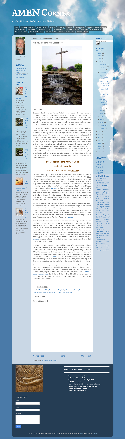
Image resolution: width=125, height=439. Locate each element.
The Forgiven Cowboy (41, 27)
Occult (98, 217)
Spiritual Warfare (102, 221)
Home (16, 27)
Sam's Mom (52, 27)
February (103, 125)
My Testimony (61, 27)
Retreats (106, 246)
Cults (107, 242)
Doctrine (106, 187)
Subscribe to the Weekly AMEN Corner (21, 70)
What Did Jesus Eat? (20, 29)
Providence (99, 227)
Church (99, 167)
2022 (100, 56)
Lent (97, 192)
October (103, 70)
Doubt (98, 211)
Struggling (69, 292)
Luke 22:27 (70, 217)
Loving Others (78, 290)
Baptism (104, 250)
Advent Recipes (31, 29)
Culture (99, 175)
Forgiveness (100, 200)
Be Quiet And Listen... (104, 95)
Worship (106, 192)
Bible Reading (102, 198)
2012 (100, 152)
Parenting (99, 242)
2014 (100, 146)
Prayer (106, 176)
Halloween (69, 27)
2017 (100, 137)
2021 (100, 59)
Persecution (100, 235)
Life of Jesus (69, 290)
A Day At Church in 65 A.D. (27, 27)
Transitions (105, 196)
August (102, 108)
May (101, 116)
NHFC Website (20, 77)
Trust (107, 194)
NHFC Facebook (21, 75)
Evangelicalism (100, 239)
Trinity (107, 250)
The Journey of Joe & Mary (44, 29)
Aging (101, 233)
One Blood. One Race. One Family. (54, 31)
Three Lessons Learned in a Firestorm (96, 27)
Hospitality (61, 290)
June (101, 114)
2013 (100, 149)
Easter (107, 207)
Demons (106, 204)
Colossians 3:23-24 (43, 274)
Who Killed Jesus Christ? (21, 31)
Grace (98, 190)
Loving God (105, 211)
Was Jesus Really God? (82, 31)
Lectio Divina (84, 29)
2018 (100, 134)
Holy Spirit (100, 207)
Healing (98, 196)
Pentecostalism (100, 244)
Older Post (86, 356)
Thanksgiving (100, 202)
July (101, 111)
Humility (106, 233)
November (103, 67)
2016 (100, 140)
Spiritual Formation (49, 292)
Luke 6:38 (85, 271)
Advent (98, 209)
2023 (100, 53)
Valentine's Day (102, 248)
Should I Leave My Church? (36, 31)
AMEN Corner (41, 13)
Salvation (106, 219)
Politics (107, 209)
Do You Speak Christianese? (104, 89)
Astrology (98, 250)
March (102, 122)
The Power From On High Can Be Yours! (25, 34)
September (104, 73)
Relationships (37, 292)
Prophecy (99, 225)
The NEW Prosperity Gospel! (104, 77)
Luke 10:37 (36, 239)
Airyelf (81, 433)
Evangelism (53, 290)
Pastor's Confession (80, 27)
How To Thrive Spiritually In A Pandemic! (104, 83)
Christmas (105, 190)
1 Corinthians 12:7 (55, 256)
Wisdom (98, 246)
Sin (97, 187)
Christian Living (43, 290)
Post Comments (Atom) (49, 360)
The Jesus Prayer (69, 31)
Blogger (95, 433)
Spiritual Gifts (60, 292)
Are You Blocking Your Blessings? (104, 101)
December (103, 64)
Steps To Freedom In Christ (72, 29)
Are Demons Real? (58, 29)
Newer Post (38, 356)
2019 (100, 131)
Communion (100, 229)
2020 (100, 61)
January (103, 128)
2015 (100, 143)
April (101, 119)
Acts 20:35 (53, 188)
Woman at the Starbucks (96, 29)
